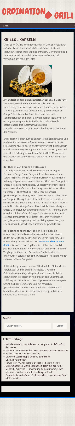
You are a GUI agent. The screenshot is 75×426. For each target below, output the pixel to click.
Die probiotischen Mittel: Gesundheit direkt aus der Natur (34, 366)
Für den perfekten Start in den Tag (23, 353)
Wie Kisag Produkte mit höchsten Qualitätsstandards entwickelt (37, 350)
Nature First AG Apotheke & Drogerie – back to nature (33, 363)
